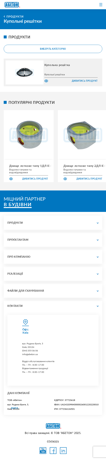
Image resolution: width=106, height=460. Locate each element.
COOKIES (53, 441)
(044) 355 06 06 (30, 350)
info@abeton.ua (30, 354)
